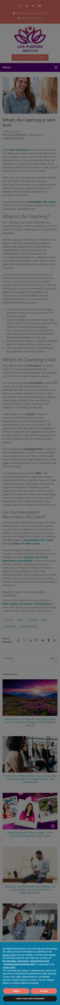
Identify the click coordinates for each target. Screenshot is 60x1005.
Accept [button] (44, 991)
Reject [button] (16, 991)
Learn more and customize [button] (30, 998)
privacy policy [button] (9, 955)
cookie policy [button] (9, 967)
